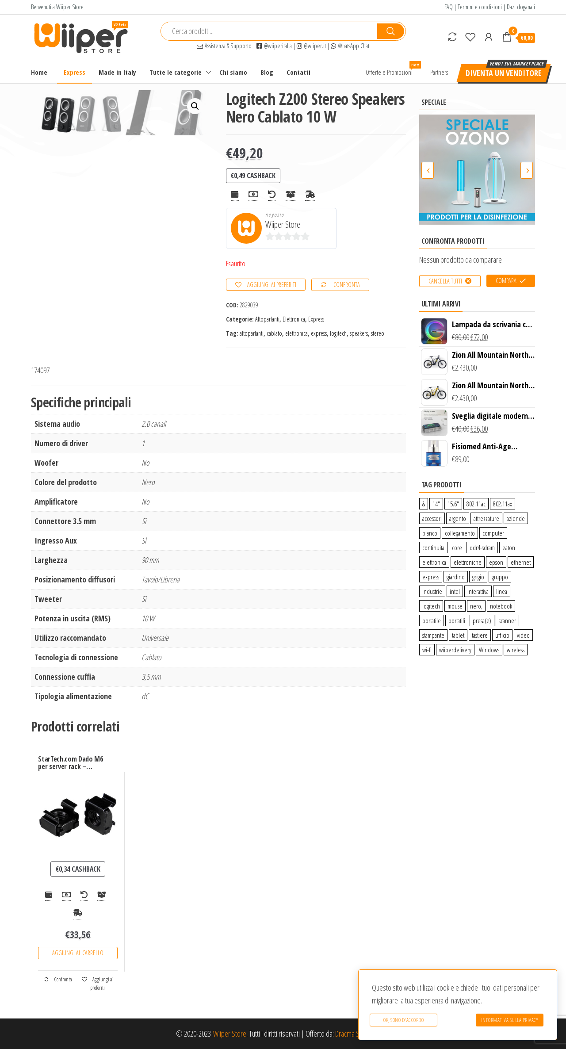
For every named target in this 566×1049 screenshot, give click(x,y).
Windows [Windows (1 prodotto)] (489, 649)
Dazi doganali (521, 7)
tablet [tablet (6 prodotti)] (458, 635)
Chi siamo (233, 72)
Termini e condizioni (480, 7)
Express (74, 72)
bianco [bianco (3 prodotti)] (429, 532)
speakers (359, 333)
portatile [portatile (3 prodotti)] (431, 620)
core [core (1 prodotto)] (457, 547)
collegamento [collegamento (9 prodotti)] (460, 532)
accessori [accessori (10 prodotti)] (432, 518)
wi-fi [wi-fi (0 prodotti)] (427, 649)
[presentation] (427, 170)
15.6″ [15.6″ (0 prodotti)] (453, 503)
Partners (439, 72)
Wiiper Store (282, 224)
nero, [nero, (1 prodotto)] (476, 605)
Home (39, 72)
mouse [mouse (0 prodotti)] (455, 605)
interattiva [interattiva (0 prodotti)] (478, 591)
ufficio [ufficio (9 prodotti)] (502, 635)
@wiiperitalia (274, 46)
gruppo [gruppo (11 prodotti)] (500, 576)
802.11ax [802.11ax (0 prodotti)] (502, 503)
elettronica (296, 333)
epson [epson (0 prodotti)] (496, 562)
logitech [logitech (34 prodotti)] (431, 605)
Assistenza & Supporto (224, 46)
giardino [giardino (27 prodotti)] (456, 576)
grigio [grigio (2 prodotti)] (478, 576)
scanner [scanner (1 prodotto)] (507, 620)
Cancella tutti (445, 281)
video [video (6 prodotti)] (523, 635)
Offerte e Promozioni (392, 69)
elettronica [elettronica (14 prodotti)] (434, 562)
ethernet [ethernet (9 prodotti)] (521, 562)
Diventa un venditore (504, 73)
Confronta (346, 284)
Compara (506, 280)
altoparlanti (252, 333)
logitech (338, 333)
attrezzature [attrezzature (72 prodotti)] (486, 518)
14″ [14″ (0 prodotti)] (436, 503)
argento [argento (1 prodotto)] (457, 518)
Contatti (298, 72)
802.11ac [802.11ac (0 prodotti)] (476, 503)
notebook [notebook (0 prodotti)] (501, 605)
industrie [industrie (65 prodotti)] (432, 591)
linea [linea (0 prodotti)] (501, 591)
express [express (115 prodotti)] (430, 576)
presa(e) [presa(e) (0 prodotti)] (482, 620)
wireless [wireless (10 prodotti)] (515, 649)
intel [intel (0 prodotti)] (455, 591)
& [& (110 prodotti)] (423, 503)
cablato (274, 333)
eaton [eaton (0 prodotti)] (508, 547)
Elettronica (294, 319)
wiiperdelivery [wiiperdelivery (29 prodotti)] (455, 649)
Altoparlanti (267, 319)
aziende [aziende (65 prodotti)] (516, 518)
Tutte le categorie (175, 72)
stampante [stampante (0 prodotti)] (433, 635)
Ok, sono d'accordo (403, 1020)
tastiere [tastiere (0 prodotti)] (480, 635)
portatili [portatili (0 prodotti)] (456, 620)
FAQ (448, 7)
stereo (377, 333)
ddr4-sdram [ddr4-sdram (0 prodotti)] (482, 547)
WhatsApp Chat (350, 46)
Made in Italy (117, 72)
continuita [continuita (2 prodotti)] (433, 547)
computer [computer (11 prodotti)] (493, 532)
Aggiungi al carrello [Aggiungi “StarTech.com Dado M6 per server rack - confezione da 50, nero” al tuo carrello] (77, 953)
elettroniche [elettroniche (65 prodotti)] (468, 562)
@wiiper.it (311, 46)
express (319, 333)
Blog (266, 72)
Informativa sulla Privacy (510, 1020)
